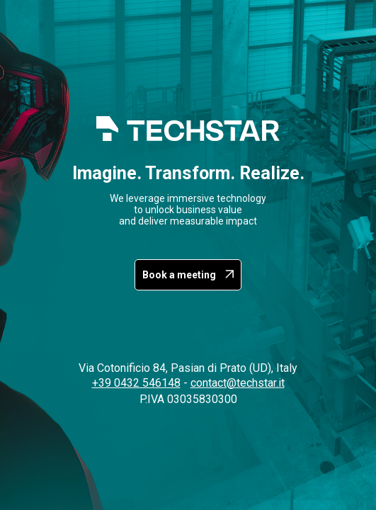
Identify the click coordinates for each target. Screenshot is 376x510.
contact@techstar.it (237, 383)
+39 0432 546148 (136, 383)
